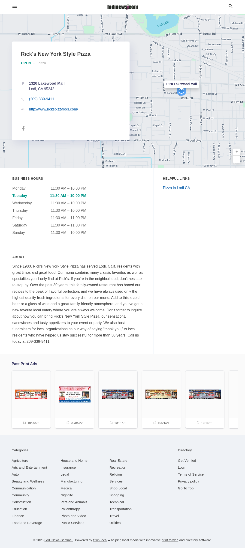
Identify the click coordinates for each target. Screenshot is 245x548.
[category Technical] (116, 502)
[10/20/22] (31, 399)
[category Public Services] (72, 523)
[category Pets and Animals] (73, 502)
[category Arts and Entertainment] (29, 467)
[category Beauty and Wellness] (28, 481)
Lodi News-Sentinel (58, 540)
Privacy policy (188, 481)
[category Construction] (21, 502)
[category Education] (19, 509)
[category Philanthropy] (70, 509)
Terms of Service (191, 474)
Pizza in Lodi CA (176, 188)
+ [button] (237, 152)
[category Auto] (15, 474)
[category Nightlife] (66, 495)
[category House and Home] (74, 460)
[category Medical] (66, 488)
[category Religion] (115, 474)
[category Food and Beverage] (27, 523)
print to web (170, 540)
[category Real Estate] (118, 460)
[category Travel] (114, 516)
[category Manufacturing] (71, 481)
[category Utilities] (115, 523)
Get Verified (187, 460)
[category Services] (116, 481)
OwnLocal (100, 540)
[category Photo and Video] (73, 516)
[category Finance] (18, 516)
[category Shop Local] (118, 488)
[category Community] (20, 495)
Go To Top (186, 488)
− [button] (237, 159)
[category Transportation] (120, 509)
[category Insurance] (68, 467)
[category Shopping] (116, 495)
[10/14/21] (204, 399)
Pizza (42, 63)
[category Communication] (24, 488)
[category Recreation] (117, 467)
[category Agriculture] (20, 460)
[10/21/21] (118, 399)
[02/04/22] (74, 399)
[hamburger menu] (14, 6)
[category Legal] (64, 474)
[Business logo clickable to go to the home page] (123, 7)
